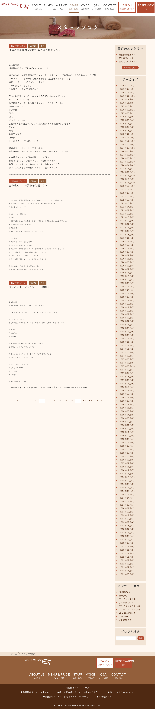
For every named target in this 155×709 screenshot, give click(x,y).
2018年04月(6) (127, 332)
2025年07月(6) (127, 117)
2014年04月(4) (127, 498)
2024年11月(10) (128, 141)
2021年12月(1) (127, 214)
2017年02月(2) (127, 380)
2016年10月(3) (127, 394)
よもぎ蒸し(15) (126, 603)
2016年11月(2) (127, 390)
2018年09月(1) (127, 314)
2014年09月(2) (127, 481)
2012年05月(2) (127, 574)
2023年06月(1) (127, 193)
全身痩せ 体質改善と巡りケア (30, 185)
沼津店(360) (125, 592)
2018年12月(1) (127, 304)
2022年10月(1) (127, 203)
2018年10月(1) (127, 311)
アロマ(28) (124, 616)
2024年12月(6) (127, 137)
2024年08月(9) (127, 151)
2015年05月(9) (127, 453)
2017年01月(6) (127, 384)
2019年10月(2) (127, 276)
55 (78, 401)
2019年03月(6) (127, 293)
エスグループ (82, 688)
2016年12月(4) (127, 387)
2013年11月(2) (127, 515)
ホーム (14, 654)
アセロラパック (126, 58)
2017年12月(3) (127, 345)
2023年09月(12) (128, 189)
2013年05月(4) (127, 536)
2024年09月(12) (128, 148)
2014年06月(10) (128, 491)
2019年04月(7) (127, 290)
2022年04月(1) (127, 207)
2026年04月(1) (127, 85)
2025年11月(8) (127, 103)
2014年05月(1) (127, 494)
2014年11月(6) (127, 474)
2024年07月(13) (128, 155)
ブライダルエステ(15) (129, 606)
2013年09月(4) (127, 522)
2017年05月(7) (127, 370)
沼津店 (33, 46)
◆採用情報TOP (104, 697)
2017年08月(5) (127, 359)
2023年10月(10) (128, 186)
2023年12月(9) (127, 179)
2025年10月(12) (128, 106)
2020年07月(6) (127, 255)
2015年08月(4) (127, 442)
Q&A (96, 7)
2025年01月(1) (127, 134)
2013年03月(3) (127, 543)
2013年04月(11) (128, 540)
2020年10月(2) (127, 245)
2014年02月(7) (127, 505)
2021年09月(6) (127, 221)
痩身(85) (123, 596)
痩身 (42, 46)
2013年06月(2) (127, 533)
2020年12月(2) (127, 241)
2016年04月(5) (127, 415)
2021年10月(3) (127, 217)
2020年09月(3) (127, 248)
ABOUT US (38, 7)
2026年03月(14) (128, 89)
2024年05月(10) (128, 162)
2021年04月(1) (127, 231)
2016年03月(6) (127, 418)
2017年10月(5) (127, 352)
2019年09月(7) (127, 280)
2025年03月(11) (128, 131)
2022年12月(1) (127, 200)
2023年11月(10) (128, 183)
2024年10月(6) (127, 144)
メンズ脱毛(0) (125, 620)
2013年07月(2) (127, 529)
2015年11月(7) (127, 432)
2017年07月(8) (127, 363)
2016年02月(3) (127, 422)
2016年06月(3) (127, 408)
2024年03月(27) (128, 169)
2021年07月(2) (127, 224)
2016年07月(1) (127, 404)
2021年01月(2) (127, 238)
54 (72, 401)
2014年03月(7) (127, 501)
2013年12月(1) (127, 512)
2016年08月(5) (127, 401)
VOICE (85, 7)
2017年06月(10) (128, 366)
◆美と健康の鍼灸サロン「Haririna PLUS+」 (78, 692)
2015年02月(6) (127, 463)
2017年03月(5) (127, 377)
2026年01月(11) (128, 96)
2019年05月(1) (127, 286)
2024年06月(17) (128, 158)
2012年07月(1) (127, 567)
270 (96, 401)
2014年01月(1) (127, 508)
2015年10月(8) (127, 436)
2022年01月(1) (127, 210)
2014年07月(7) (127, 488)
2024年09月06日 (18, 283)
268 (84, 401)
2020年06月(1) (127, 259)
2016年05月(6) (127, 411)
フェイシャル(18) (127, 599)
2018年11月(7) (127, 307)
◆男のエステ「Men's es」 (121, 692)
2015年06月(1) (127, 449)
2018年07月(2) (127, 321)
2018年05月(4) (127, 328)
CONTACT (109, 7)
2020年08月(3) (127, 252)
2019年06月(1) (127, 283)
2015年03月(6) (127, 460)
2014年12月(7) (127, 470)
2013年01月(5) (127, 550)
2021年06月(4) (127, 228)
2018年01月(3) (127, 342)
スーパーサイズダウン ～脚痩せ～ (31, 287)
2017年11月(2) (127, 349)
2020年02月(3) (127, 269)
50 (48, 401)
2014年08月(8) (127, 484)
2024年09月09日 (18, 181)
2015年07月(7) (127, 446)
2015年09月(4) (127, 439)
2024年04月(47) (128, 165)
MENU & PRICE (57, 7)
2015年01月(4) (127, 467)
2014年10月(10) (128, 477)
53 (66, 401)
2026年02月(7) (127, 92)
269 (90, 401)
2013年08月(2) (127, 526)
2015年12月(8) (127, 429)
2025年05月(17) (128, 124)
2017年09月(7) (127, 356)
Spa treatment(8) (127, 613)
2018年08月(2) (127, 318)
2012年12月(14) (128, 553)
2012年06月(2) (127, 571)
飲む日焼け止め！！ (128, 55)
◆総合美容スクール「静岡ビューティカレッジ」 (66, 697)
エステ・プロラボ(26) (129, 610)
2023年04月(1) (127, 196)
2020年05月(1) (127, 262)
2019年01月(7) (127, 300)
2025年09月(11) (128, 110)
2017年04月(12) (128, 373)
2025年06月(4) (127, 120)
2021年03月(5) (127, 235)
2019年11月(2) (127, 273)
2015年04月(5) (127, 456)
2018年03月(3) (127, 335)
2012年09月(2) (127, 560)
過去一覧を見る (130, 68)
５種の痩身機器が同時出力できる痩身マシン (35, 50)
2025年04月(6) (127, 127)
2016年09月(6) (127, 397)
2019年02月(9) (127, 297)
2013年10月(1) (127, 519)
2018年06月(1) (127, 325)
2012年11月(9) (127, 557)
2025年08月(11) (128, 113)
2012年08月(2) (127, 564)
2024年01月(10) (128, 176)
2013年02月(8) (127, 546)
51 (54, 401)
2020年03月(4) (127, 266)
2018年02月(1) (127, 338)
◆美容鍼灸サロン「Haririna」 (35, 692)
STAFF (74, 7)
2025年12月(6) (127, 99)
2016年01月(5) (127, 425)
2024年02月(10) (128, 172)
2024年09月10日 (18, 46)
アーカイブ (130, 79)
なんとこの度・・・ (128, 62)
